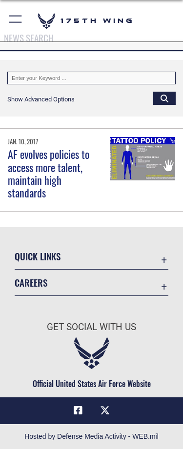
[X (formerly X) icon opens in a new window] (105, 410)
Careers (31, 282)
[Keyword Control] (91, 78)
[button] (16, 20)
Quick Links (38, 256)
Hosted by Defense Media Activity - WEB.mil (91, 436)
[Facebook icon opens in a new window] (78, 410)
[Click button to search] (164, 98)
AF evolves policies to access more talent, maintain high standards (48, 173)
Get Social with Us (91, 326)
